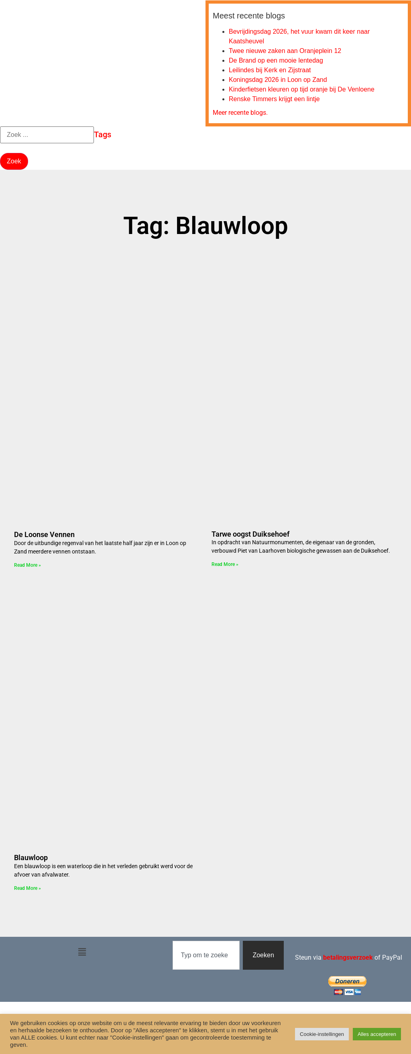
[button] (82, 952)
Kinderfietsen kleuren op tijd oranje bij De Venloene (301, 89)
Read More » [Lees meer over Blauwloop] (27, 888)
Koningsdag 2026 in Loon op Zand (278, 79)
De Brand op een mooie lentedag (276, 60)
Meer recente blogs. (240, 112)
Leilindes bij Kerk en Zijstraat (270, 70)
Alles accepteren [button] (377, 1034)
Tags (102, 134)
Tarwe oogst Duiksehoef (250, 534)
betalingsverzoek (348, 957)
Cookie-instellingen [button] (322, 1034)
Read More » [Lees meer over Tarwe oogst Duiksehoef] (225, 564)
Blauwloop (31, 857)
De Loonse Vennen (44, 534)
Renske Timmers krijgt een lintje (274, 99)
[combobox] (206, 955)
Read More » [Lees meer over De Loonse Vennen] (27, 565)
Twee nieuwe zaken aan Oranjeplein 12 (285, 50)
